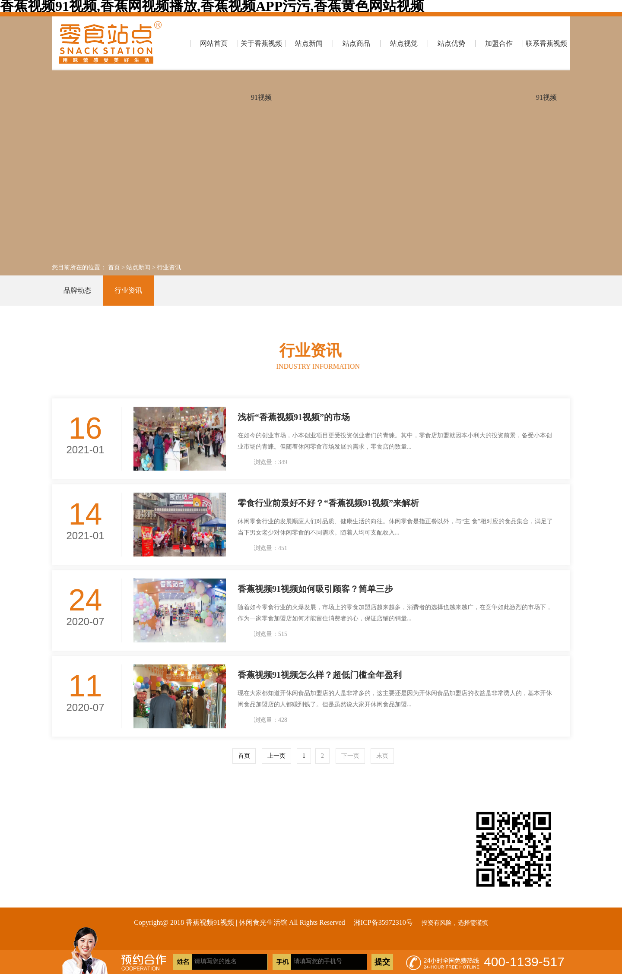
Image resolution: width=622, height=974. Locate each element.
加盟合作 (499, 43)
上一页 (276, 756)
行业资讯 (169, 267)
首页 (114, 267)
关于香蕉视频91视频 (261, 55)
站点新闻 (309, 43)
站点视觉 (404, 43)
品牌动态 (77, 290)
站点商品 (356, 43)
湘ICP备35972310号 (383, 922)
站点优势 (451, 43)
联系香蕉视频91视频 (546, 55)
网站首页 (214, 43)
